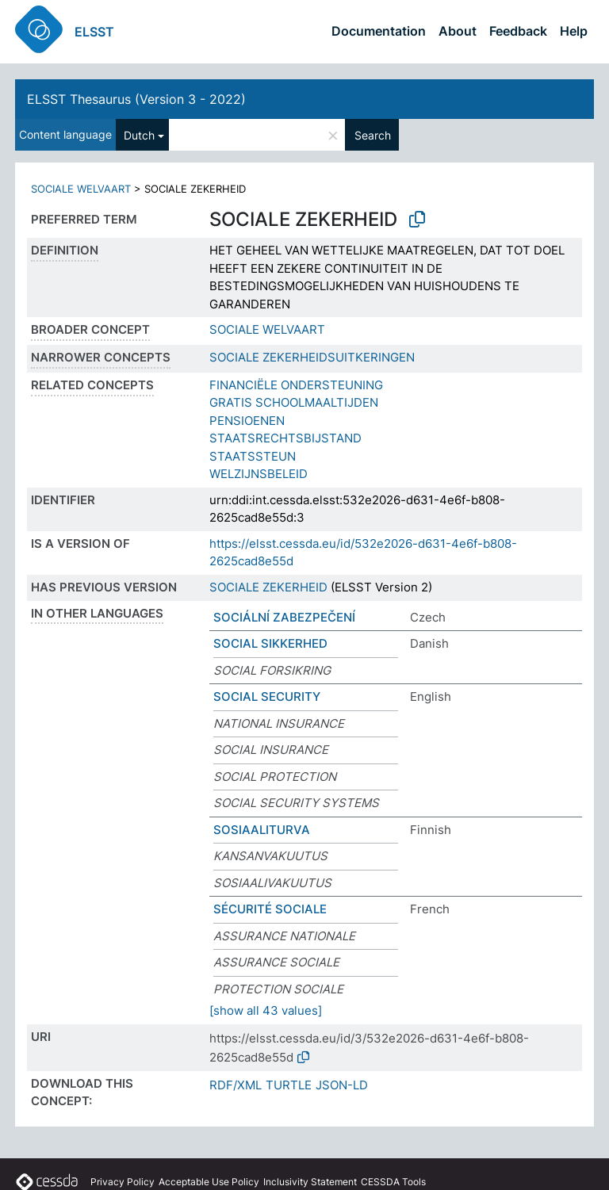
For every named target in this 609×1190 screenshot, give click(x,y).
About (458, 31)
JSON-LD (342, 1084)
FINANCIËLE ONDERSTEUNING (296, 384)
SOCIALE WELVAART (81, 188)
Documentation (378, 31)
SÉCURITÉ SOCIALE (270, 908)
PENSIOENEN (247, 420)
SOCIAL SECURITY (266, 696)
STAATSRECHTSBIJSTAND (285, 438)
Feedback (518, 31)
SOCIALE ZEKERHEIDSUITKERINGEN (312, 357)
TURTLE (289, 1084)
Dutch (139, 135)
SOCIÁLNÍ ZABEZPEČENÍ (284, 617)
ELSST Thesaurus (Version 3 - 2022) (136, 99)
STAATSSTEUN (252, 456)
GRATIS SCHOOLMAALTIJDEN (293, 402)
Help (574, 31)
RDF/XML (235, 1084)
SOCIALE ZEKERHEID (268, 587)
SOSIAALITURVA (261, 829)
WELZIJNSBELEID (258, 473)
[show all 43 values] (265, 1010)
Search (372, 135)
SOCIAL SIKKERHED (270, 643)
